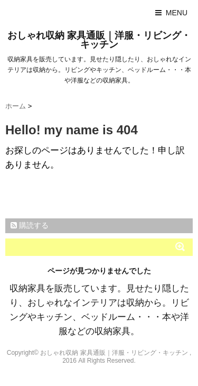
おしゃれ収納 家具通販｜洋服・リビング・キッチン (99, 40)
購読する (30, 225)
